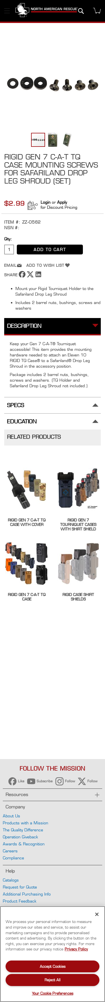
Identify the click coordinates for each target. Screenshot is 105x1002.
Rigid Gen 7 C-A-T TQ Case (27, 596)
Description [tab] (24, 326)
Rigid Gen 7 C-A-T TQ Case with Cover (27, 522)
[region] (52, 954)
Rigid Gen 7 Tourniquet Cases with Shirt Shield (78, 524)
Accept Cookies (53, 966)
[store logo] (46, 10)
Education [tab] (22, 421)
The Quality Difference (23, 829)
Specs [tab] (15, 405)
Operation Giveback (20, 836)
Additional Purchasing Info (27, 894)
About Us (11, 815)
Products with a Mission (25, 822)
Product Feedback (19, 901)
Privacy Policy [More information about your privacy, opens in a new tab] (76, 949)
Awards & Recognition (24, 843)
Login (45, 202)
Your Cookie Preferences (52, 993)
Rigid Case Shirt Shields (78, 596)
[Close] (97, 914)
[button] (53, 139)
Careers (10, 850)
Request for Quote (20, 887)
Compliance (13, 857)
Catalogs (11, 880)
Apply (62, 202)
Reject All (52, 980)
